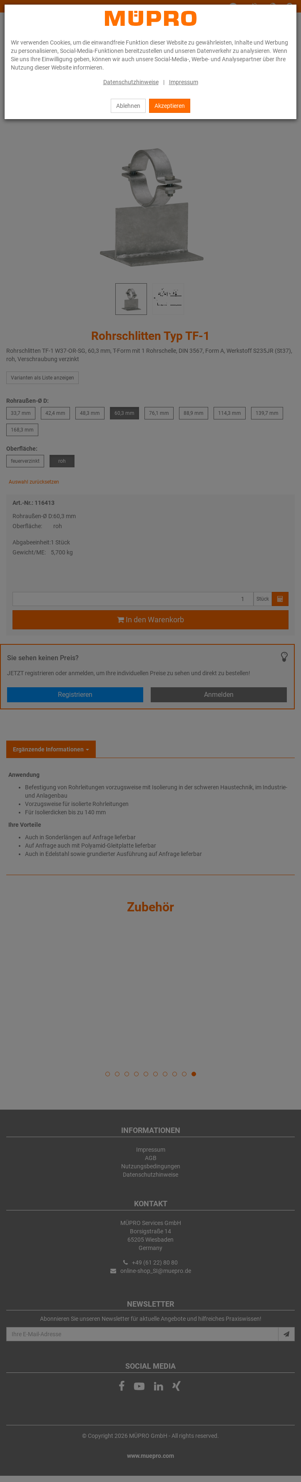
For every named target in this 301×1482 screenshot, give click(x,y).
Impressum (183, 82)
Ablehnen (128, 105)
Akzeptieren (169, 105)
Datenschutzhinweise (131, 82)
